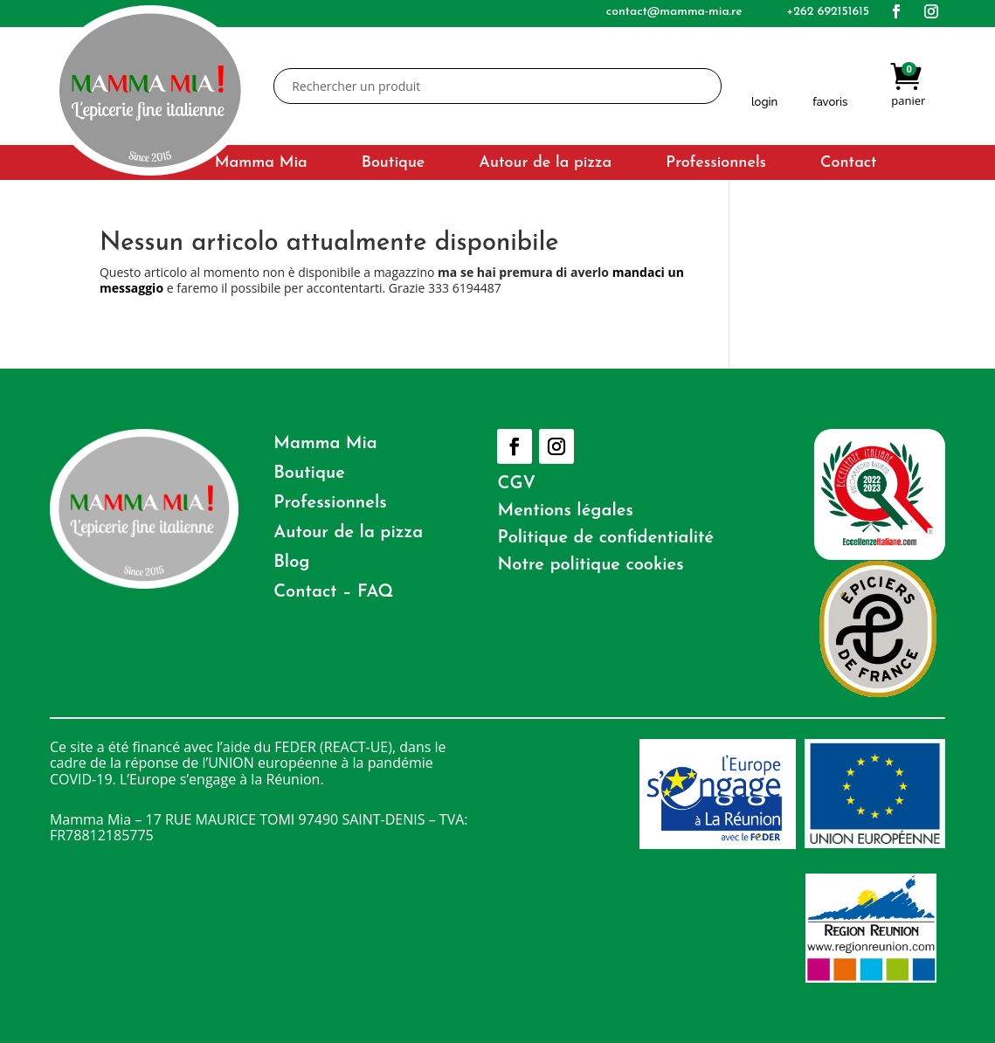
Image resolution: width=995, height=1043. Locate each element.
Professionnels (716, 164)
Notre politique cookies (590, 565)
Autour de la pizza (545, 164)
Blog (291, 562)
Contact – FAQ (333, 592)
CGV (516, 484)
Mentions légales (564, 511)
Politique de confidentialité (605, 538)
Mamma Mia (261, 164)
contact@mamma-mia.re (674, 11)
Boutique (393, 164)
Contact (848, 164)
